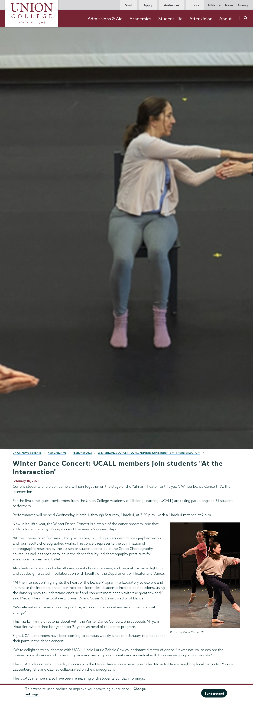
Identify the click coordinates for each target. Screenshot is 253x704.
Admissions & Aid (105, 18)
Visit (128, 5)
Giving (243, 5)
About (225, 18)
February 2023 (82, 452)
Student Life (170, 18)
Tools (195, 5)
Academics (140, 18)
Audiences (172, 5)
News (229, 5)
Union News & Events (27, 452)
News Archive (57, 452)
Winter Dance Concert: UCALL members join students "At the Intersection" (149, 452)
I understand (214, 693)
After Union (200, 18)
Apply (148, 5)
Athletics (214, 5)
